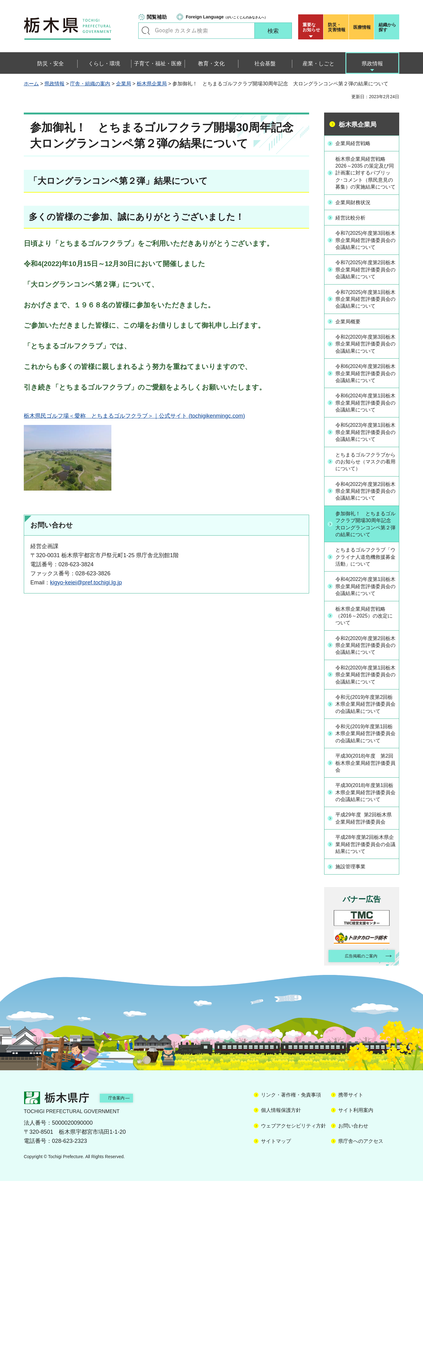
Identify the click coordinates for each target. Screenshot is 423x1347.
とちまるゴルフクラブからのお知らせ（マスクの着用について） (365, 532)
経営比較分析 (354, 227)
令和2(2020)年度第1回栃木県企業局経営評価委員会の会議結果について (365, 798)
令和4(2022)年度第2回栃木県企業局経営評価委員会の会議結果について (365, 567)
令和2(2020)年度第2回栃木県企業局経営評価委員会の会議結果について (365, 759)
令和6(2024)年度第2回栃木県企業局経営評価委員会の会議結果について (365, 421)
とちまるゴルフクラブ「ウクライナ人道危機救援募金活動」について (365, 652)
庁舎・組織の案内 (90, 83)
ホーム (31, 83)
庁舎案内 (125, 1263)
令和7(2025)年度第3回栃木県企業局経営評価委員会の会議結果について (365, 253)
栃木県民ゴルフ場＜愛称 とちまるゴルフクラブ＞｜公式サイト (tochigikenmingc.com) (134, 416)
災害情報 (337, 27)
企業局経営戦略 (356, 143)
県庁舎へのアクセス (360, 1307)
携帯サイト (350, 1261)
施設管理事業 (354, 1030)
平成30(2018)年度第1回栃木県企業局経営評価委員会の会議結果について (365, 943)
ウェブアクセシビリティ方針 (293, 1291)
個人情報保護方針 (281, 1276)
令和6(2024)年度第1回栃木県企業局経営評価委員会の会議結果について (365, 460)
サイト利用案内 (355, 1276)
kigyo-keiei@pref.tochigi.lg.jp (86, 582)
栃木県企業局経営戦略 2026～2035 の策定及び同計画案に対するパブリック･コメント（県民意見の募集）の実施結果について (365, 177)
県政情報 (54, 83)
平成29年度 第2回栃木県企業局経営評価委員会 (366, 977)
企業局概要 (351, 356)
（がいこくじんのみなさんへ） (227, 16)
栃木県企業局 (152, 83)
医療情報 (362, 27)
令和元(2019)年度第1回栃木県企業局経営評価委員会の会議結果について (365, 874)
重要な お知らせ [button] (311, 27)
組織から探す (387, 27)
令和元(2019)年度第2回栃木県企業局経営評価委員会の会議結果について (365, 836)
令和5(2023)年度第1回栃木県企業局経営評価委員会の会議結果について (365, 498)
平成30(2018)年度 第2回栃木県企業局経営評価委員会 (365, 909)
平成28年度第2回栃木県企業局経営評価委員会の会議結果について (365, 1008)
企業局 (123, 83)
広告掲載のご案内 (356, 1121)
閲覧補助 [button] (157, 17)
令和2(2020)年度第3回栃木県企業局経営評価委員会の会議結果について (365, 383)
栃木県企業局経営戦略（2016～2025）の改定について (365, 724)
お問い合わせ (353, 1291)
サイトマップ (276, 1307)
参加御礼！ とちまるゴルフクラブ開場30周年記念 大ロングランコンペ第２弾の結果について (365, 609)
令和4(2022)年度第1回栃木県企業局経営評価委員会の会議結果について (365, 690)
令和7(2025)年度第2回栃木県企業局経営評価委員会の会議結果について (365, 292)
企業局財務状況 (356, 212)
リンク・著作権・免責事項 (291, 1261)
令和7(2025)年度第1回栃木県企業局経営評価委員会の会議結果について (365, 330)
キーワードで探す (146, 31)
